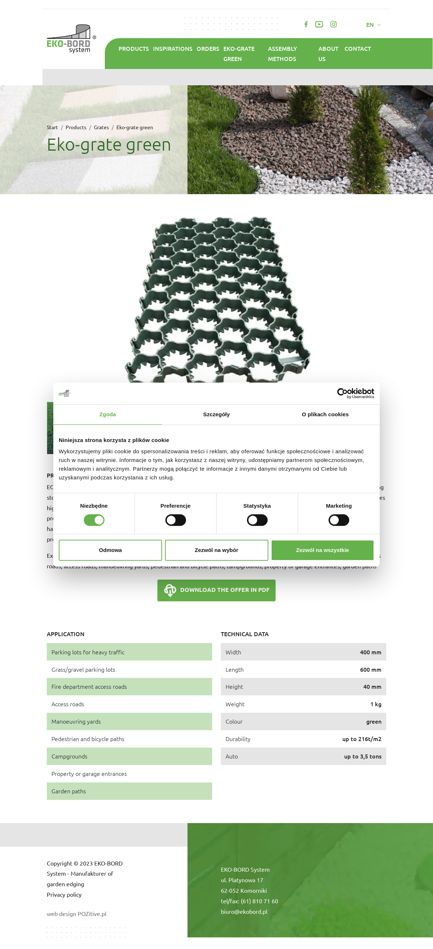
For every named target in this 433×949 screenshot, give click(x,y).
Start (52, 127)
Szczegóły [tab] (216, 414)
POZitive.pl (92, 913)
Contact (358, 48)
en (370, 24)
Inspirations (173, 48)
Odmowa (110, 550)
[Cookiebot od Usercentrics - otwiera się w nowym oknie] (342, 393)
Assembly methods (282, 53)
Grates (101, 127)
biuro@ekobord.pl (244, 911)
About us (328, 53)
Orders (208, 48)
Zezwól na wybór (216, 550)
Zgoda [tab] (107, 414)
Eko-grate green (239, 53)
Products (134, 48)
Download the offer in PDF (216, 590)
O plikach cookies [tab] (325, 414)
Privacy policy (64, 894)
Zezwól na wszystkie (322, 550)
